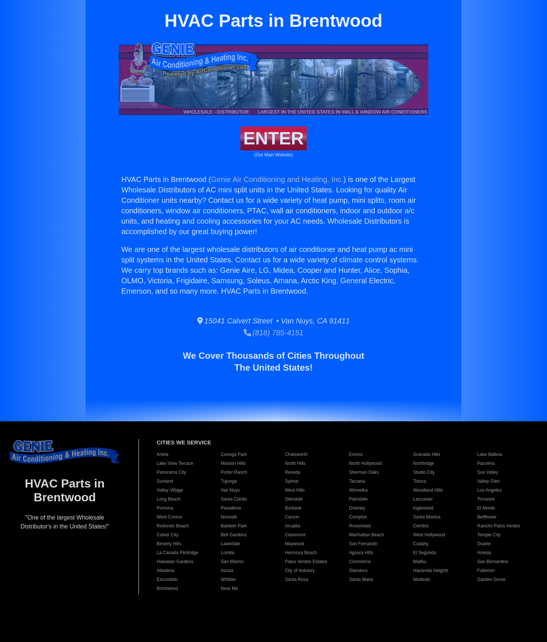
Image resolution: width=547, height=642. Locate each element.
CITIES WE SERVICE (184, 442)
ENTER (273, 138)
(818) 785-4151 (274, 333)
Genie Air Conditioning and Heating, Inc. (277, 179)
